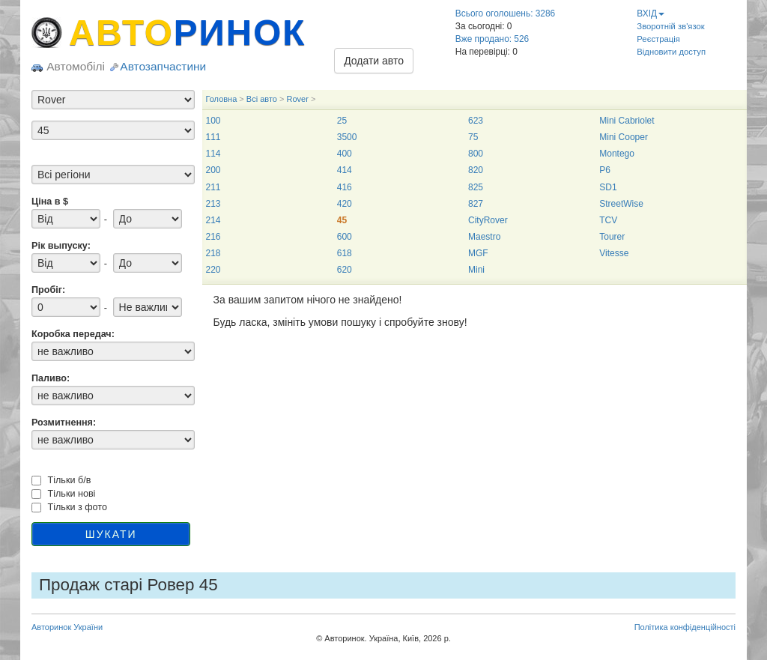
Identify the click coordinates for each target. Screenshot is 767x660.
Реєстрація (658, 38)
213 (213, 204)
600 (344, 236)
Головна (221, 98)
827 (475, 204)
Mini (476, 269)
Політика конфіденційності (685, 627)
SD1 (607, 187)
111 (213, 137)
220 (213, 269)
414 (344, 170)
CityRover (488, 220)
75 (473, 137)
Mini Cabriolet (626, 120)
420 (344, 204)
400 (344, 153)
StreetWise (621, 204)
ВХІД (650, 13)
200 (213, 170)
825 (475, 187)
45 (342, 220)
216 (213, 236)
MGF (478, 253)
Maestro (484, 236)
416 (344, 187)
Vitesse (613, 253)
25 (342, 120)
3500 (347, 137)
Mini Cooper (623, 137)
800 (475, 153)
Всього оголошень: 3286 (505, 13)
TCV (608, 220)
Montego (616, 153)
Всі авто (261, 98)
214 (213, 220)
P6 (604, 170)
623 (475, 120)
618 (344, 253)
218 (213, 253)
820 (475, 170)
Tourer (612, 236)
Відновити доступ (671, 51)
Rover (297, 98)
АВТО (187, 32)
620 (344, 269)
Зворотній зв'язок (670, 26)
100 (213, 120)
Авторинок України (67, 627)
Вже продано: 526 (492, 39)
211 (213, 187)
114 (213, 153)
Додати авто (374, 61)
